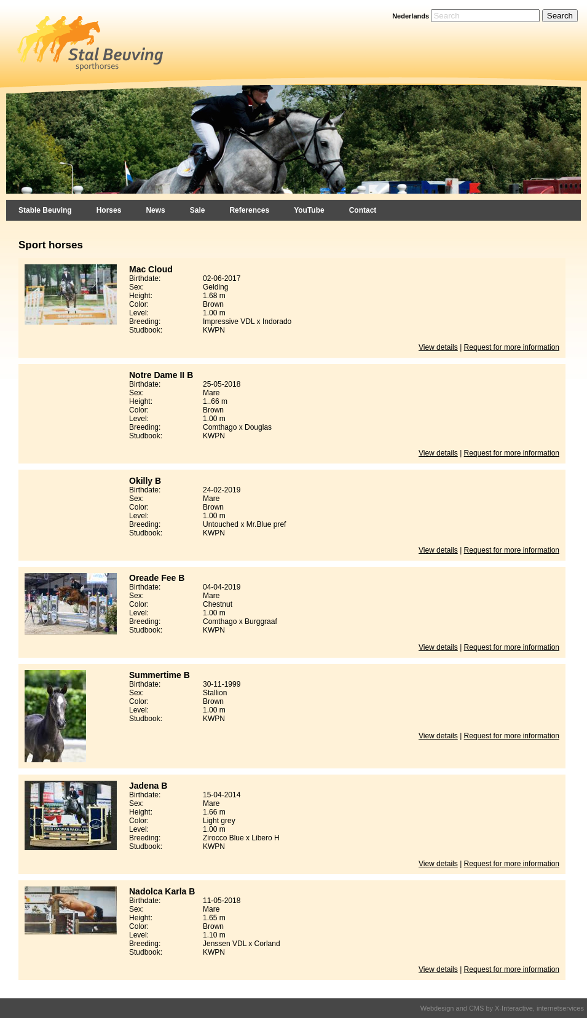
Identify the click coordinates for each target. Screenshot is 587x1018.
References (249, 210)
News (155, 210)
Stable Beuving (45, 210)
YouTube (309, 210)
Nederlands (410, 16)
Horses (109, 210)
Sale (197, 210)
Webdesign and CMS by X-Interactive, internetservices (502, 1008)
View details (438, 347)
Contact (363, 210)
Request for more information (511, 347)
